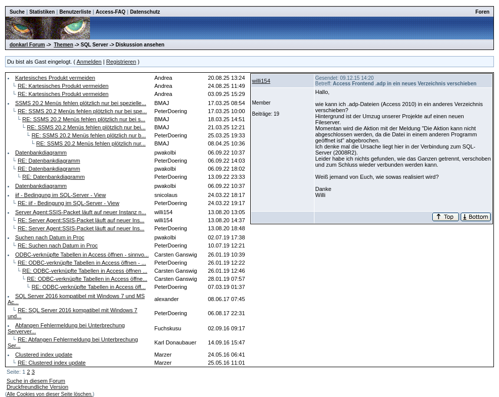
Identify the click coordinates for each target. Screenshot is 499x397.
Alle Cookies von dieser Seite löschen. (50, 394)
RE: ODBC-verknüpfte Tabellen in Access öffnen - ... (82, 263)
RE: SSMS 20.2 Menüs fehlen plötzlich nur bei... (86, 127)
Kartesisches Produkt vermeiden (55, 78)
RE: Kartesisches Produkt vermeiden (63, 86)
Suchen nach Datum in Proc (49, 237)
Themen (63, 44)
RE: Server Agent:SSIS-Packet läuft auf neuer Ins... (81, 220)
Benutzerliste (75, 12)
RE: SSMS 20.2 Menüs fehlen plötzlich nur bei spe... (82, 111)
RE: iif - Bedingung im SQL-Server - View (68, 203)
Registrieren (121, 62)
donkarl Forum (27, 44)
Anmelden (89, 62)
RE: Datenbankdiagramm (49, 161)
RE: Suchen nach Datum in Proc (58, 245)
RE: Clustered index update (52, 363)
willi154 (261, 81)
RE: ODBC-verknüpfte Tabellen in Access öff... (88, 287)
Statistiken (42, 12)
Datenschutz (145, 12)
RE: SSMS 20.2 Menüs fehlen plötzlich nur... (91, 143)
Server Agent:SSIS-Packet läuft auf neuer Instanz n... (80, 212)
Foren (482, 12)
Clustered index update (43, 355)
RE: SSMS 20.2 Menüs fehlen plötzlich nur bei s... (83, 119)
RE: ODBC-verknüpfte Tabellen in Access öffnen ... (84, 271)
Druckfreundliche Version (37, 387)
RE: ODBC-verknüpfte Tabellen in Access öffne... (87, 279)
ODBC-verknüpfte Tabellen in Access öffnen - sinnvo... (82, 255)
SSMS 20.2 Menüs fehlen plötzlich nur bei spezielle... (80, 103)
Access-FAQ (110, 12)
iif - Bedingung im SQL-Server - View (60, 195)
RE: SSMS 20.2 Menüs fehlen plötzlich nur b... (88, 135)
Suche (17, 12)
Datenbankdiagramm (41, 153)
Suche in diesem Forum (36, 381)
